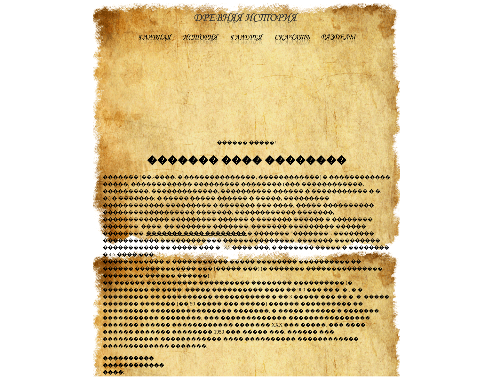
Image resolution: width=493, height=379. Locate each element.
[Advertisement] (246, 94)
